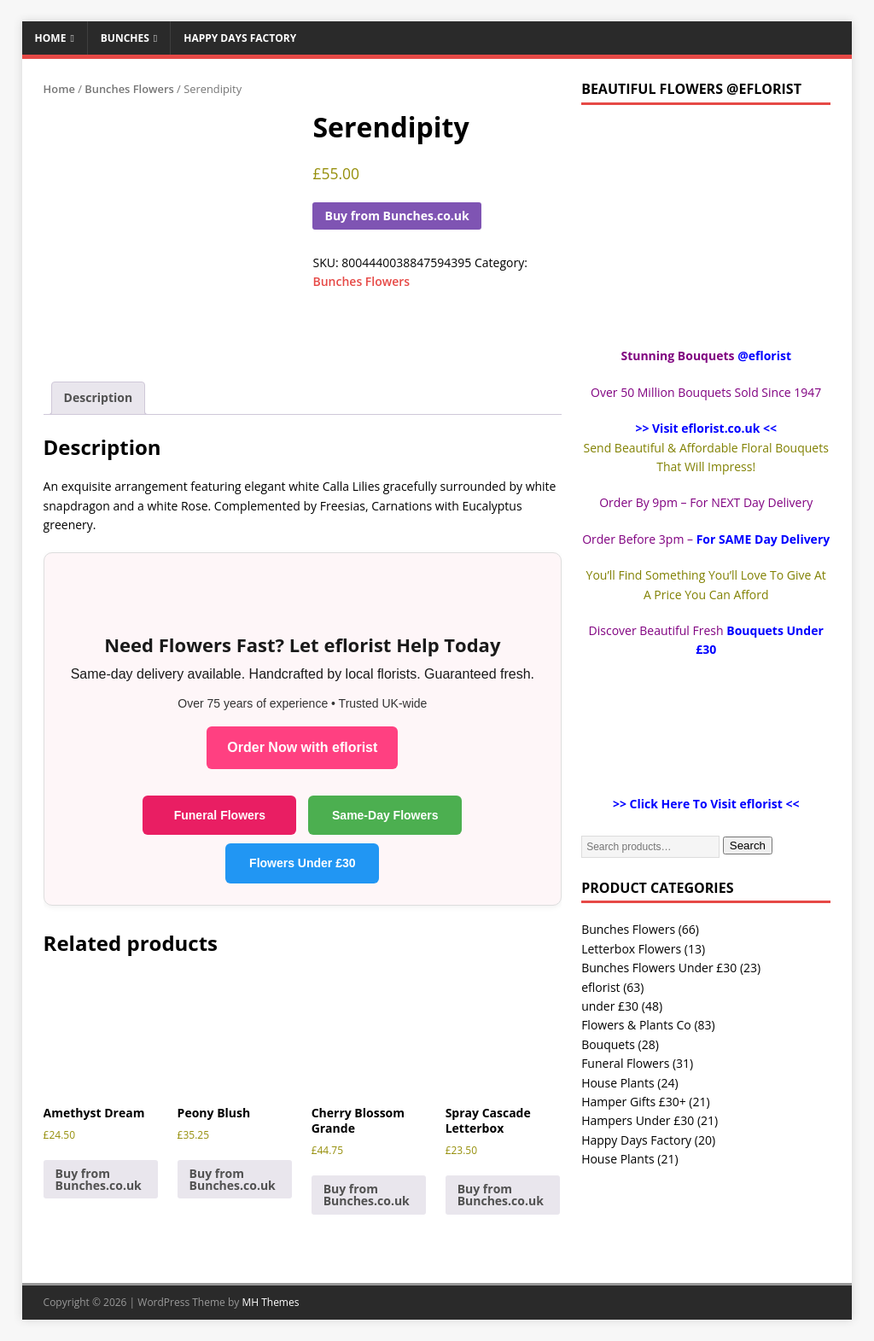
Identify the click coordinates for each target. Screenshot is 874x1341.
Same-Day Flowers (385, 815)
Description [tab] (98, 397)
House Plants (617, 1083)
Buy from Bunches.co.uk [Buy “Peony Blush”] (232, 1179)
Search (748, 845)
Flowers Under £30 (302, 863)
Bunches (125, 38)
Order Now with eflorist (302, 747)
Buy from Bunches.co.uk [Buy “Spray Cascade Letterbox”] (500, 1195)
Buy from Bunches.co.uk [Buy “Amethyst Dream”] (98, 1179)
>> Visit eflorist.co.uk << (706, 428)
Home (51, 38)
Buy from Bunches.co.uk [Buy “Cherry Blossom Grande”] (366, 1195)
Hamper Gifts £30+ (633, 1101)
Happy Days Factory (240, 38)
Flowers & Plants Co (636, 1025)
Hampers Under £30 (637, 1120)
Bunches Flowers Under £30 (659, 967)
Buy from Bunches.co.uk (396, 215)
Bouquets (608, 1044)
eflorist (600, 987)
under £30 (609, 1006)
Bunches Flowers (129, 88)
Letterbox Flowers (631, 949)
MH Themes (270, 1302)
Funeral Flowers (219, 815)
